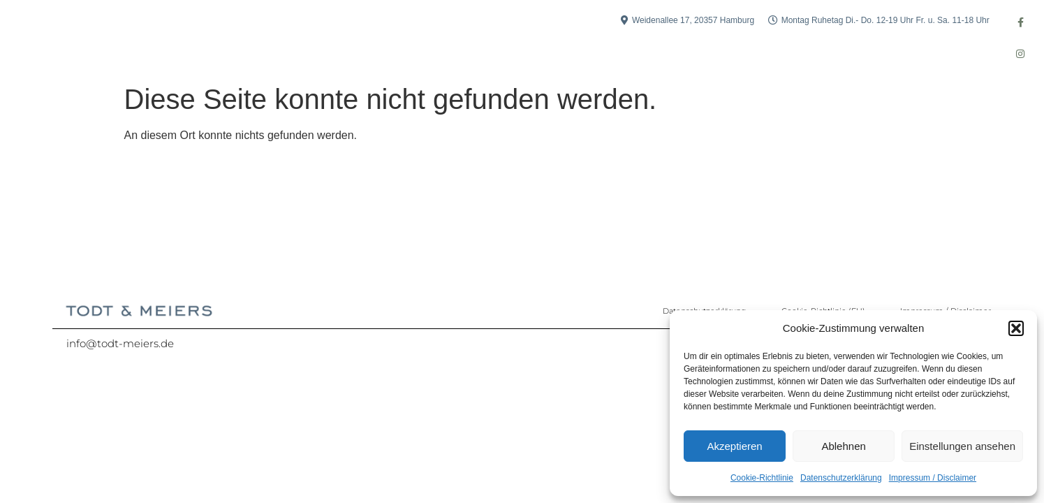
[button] (1016, 328)
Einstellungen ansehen (962, 446)
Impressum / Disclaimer (932, 478)
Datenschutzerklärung (841, 478)
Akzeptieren (734, 446)
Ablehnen (843, 446)
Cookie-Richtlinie (761, 478)
